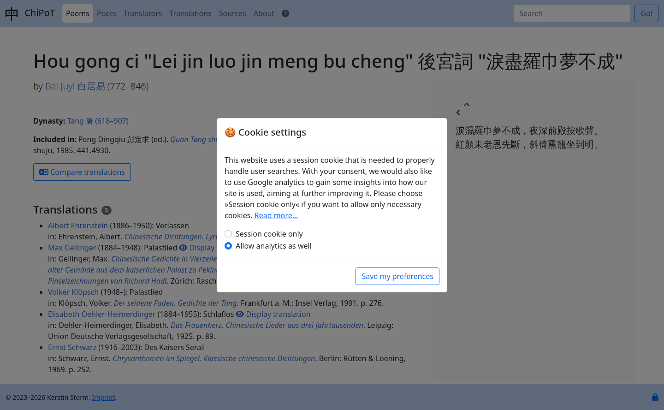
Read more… (276, 215)
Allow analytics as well (274, 246)
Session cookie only (269, 234)
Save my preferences (397, 276)
